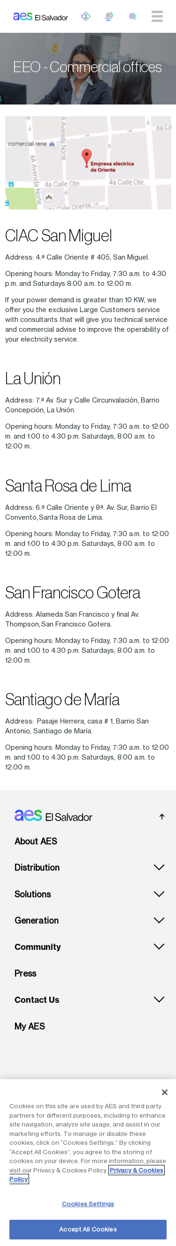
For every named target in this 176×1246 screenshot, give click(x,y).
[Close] (164, 1092)
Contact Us (37, 1000)
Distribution (37, 868)
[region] (88, 1162)
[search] (133, 16)
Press (25, 973)
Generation (37, 920)
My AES (30, 1026)
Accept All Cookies (87, 1229)
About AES (36, 841)
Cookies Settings (88, 1204)
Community (38, 947)
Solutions (33, 894)
